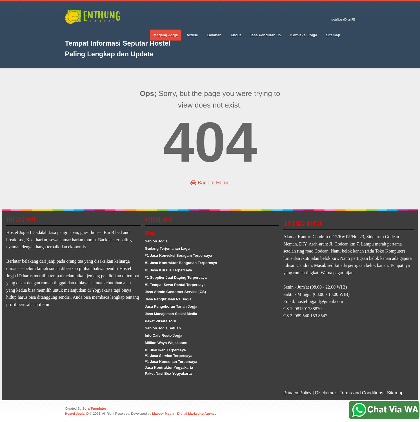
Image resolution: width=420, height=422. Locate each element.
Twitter (79, 31)
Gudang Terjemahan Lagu (167, 248)
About (235, 35)
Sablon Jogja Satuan (163, 328)
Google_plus (89, 31)
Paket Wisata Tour (160, 321)
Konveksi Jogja (303, 35)
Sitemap (333, 35)
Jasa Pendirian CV (265, 35)
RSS (118, 31)
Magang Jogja (166, 35)
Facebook (69, 31)
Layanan (214, 35)
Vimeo (109, 31)
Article (192, 35)
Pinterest (99, 31)
